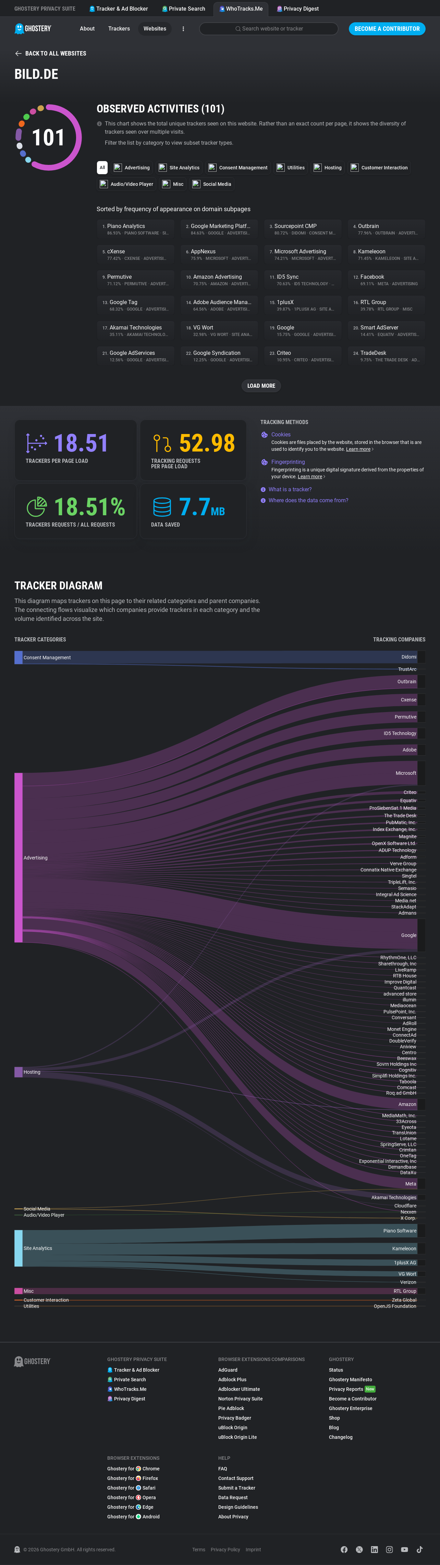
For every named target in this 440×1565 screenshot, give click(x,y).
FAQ (222, 1469)
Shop (334, 1418)
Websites (155, 28)
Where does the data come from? (304, 500)
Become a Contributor (387, 28)
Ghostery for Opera (131, 1498)
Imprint (253, 1550)
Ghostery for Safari (131, 1488)
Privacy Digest (298, 8)
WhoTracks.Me (241, 8)
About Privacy (233, 1517)
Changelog (341, 1437)
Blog (334, 1428)
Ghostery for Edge (130, 1507)
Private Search (183, 8)
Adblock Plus (232, 1380)
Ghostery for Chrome (133, 1469)
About (87, 28)
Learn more (360, 449)
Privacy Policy (225, 1550)
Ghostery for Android (133, 1517)
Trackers (119, 28)
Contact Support (236, 1478)
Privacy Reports (352, 1389)
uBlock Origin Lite (237, 1437)
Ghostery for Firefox (132, 1478)
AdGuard (227, 1370)
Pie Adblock (231, 1408)
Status (336, 1370)
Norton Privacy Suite (240, 1399)
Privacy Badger (234, 1418)
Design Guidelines (238, 1507)
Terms (198, 1550)
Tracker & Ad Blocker (118, 8)
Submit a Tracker (236, 1488)
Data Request (233, 1498)
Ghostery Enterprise (350, 1408)
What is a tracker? (286, 489)
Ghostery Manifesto (350, 1380)
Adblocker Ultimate (239, 1389)
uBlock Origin (232, 1428)
